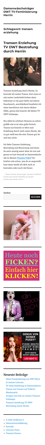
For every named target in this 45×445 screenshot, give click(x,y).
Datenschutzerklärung (16, 423)
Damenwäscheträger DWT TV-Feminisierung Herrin (20, 12)
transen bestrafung (19, 177)
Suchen (7, 193)
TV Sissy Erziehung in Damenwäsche (23, 386)
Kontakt (10, 426)
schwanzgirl (21, 174)
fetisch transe (11, 174)
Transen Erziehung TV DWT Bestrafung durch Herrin (20, 47)
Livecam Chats (13, 430)
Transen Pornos (13, 433)
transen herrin (17, 179)
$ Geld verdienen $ (15, 420)
